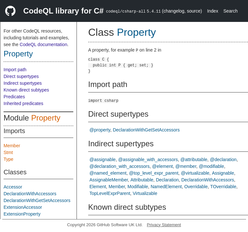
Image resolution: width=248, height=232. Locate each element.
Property (18, 53)
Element (97, 186)
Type (8, 159)
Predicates (14, 96)
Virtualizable (145, 193)
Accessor (13, 186)
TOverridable (223, 186)
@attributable (194, 159)
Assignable (223, 173)
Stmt (8, 152)
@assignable (102, 159)
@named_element (108, 173)
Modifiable (138, 186)
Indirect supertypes (23, 83)
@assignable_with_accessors (148, 159)
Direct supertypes (21, 76)
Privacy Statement (164, 224)
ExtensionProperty (22, 214)
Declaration (167, 179)
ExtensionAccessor (23, 207)
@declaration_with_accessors (119, 166)
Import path (15, 69)
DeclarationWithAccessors (30, 193)
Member (12, 145)
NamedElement (166, 186)
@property (99, 129)
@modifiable (211, 166)
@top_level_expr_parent (154, 173)
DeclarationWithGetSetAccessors (37, 200)
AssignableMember (108, 179)
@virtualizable (195, 173)
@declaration (223, 159)
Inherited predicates (23, 103)
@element (162, 166)
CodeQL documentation (43, 44)
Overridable (196, 186)
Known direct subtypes (26, 89)
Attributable (141, 179)
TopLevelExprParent (109, 193)
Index (212, 11)
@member (185, 166)
